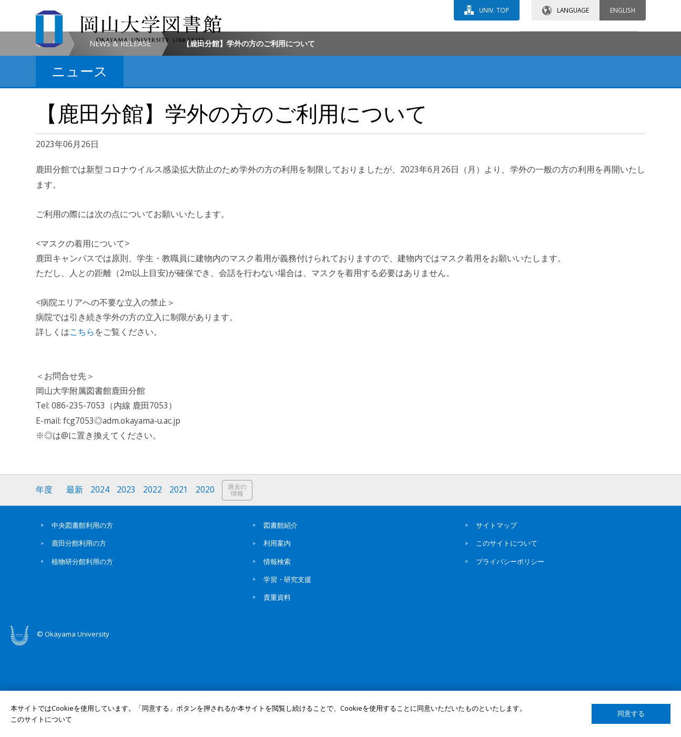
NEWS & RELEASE (120, 132)
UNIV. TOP (494, 10)
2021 (179, 578)
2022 (153, 578)
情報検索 (277, 650)
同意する (631, 714)
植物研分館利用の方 (82, 650)
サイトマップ (496, 614)
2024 (100, 578)
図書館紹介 (280, 614)
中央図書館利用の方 (82, 614)
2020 (205, 578)
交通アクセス (462, 40)
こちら (82, 421)
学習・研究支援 (287, 668)
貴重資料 (277, 686)
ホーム (47, 132)
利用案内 (277, 632)
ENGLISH (622, 10)
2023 (126, 578)
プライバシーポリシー (510, 650)
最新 (75, 578)
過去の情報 (237, 579)
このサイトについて (506, 632)
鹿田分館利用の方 (79, 632)
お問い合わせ (369, 40)
